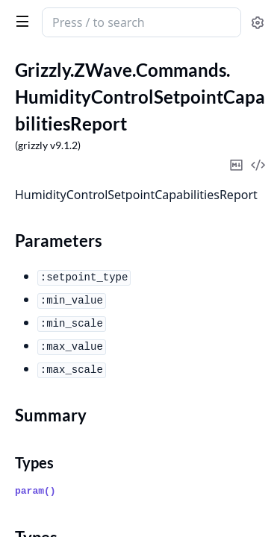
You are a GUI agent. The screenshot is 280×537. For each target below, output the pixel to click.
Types (34, 462)
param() (35, 491)
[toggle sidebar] (19, 21)
